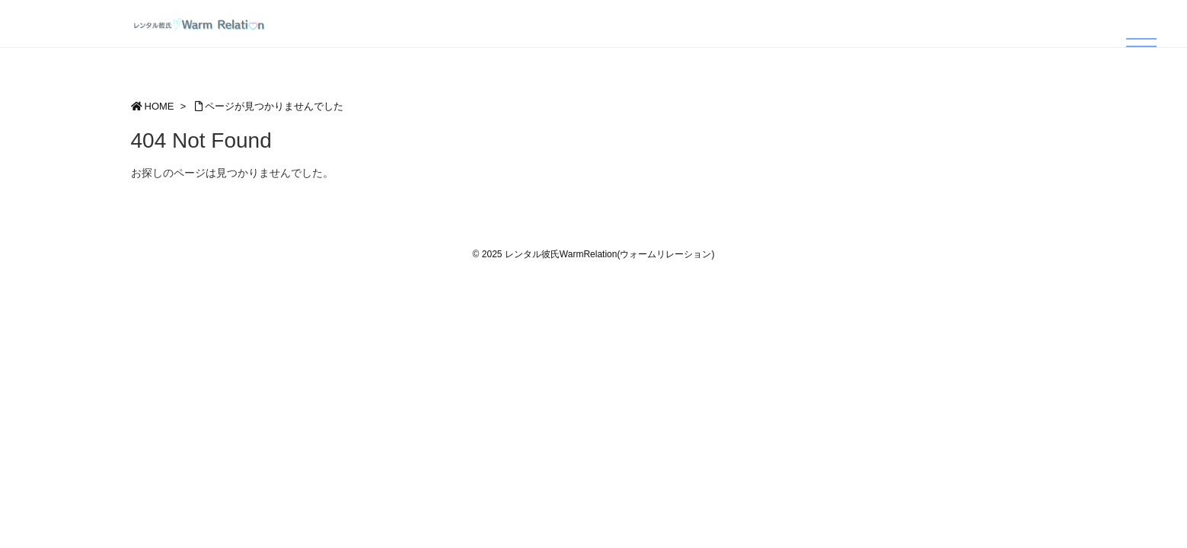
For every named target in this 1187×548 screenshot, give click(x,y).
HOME (159, 106)
